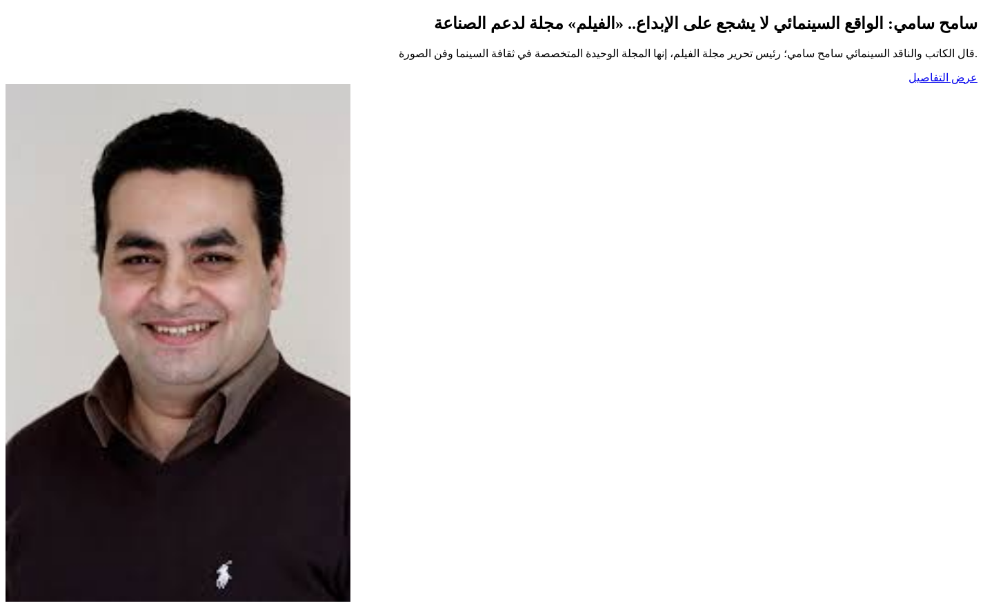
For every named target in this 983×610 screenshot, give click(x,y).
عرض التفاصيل (942, 77)
